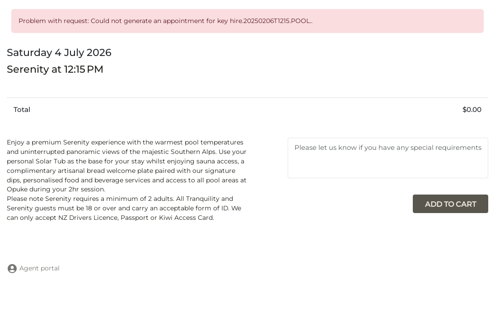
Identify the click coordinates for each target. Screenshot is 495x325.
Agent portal (33, 268)
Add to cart (450, 204)
